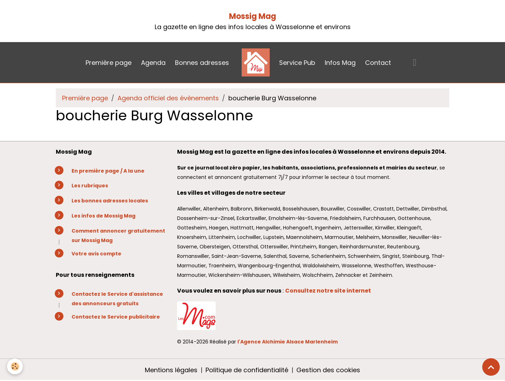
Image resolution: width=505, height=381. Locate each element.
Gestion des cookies (328, 370)
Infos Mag (340, 62)
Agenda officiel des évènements (168, 98)
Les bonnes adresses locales (110, 200)
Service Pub (297, 62)
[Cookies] (15, 366)
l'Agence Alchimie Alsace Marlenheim (287, 341)
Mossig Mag (252, 16)
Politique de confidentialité (247, 370)
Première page (109, 62)
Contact (378, 62)
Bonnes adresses (202, 62)
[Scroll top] (491, 367)
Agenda (153, 62)
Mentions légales (171, 370)
